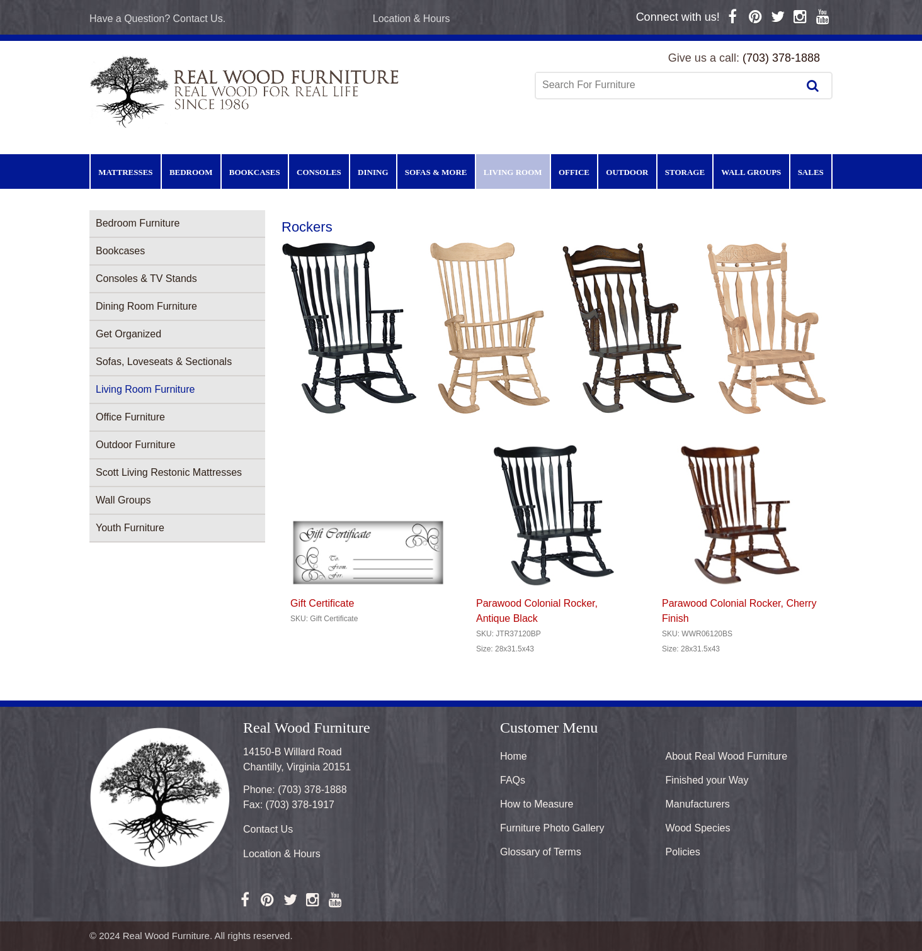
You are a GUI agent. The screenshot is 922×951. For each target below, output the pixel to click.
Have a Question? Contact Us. (157, 18)
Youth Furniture (130, 527)
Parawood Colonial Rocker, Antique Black (537, 611)
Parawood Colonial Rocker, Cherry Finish (739, 611)
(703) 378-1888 (781, 58)
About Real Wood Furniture (727, 756)
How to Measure (537, 804)
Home (513, 756)
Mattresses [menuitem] (125, 172)
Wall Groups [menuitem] (751, 172)
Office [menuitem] (574, 172)
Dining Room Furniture (146, 306)
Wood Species (698, 828)
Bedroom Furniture (137, 223)
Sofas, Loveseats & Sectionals (164, 361)
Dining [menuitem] (373, 172)
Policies (683, 852)
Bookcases (120, 250)
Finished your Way (707, 780)
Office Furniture (130, 417)
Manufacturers (698, 804)
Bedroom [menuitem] (191, 172)
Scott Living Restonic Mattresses (169, 472)
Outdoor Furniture (135, 444)
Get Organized (128, 334)
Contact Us (268, 829)
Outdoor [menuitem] (627, 172)
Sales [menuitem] (811, 172)
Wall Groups (123, 500)
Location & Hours (411, 18)
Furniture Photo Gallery (552, 828)
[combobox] (668, 85)
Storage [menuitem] (685, 172)
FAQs (512, 780)
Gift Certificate (322, 603)
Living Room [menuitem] (513, 172)
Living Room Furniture (145, 389)
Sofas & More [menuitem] (436, 172)
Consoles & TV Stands (146, 278)
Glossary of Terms (540, 852)
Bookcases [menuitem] (254, 172)
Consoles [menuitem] (319, 172)
